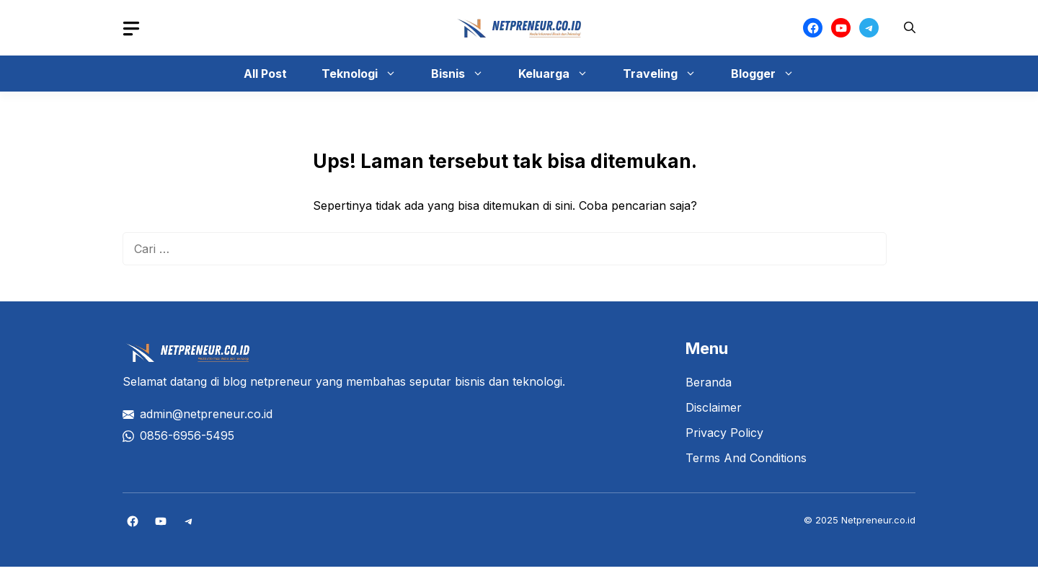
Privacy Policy (724, 432)
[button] (909, 28)
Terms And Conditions (746, 458)
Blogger (770, 74)
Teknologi (366, 74)
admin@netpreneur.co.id (206, 414)
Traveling (667, 74)
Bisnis (464, 74)
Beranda (709, 382)
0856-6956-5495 (187, 435)
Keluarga (560, 74)
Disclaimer (714, 407)
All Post (265, 73)
